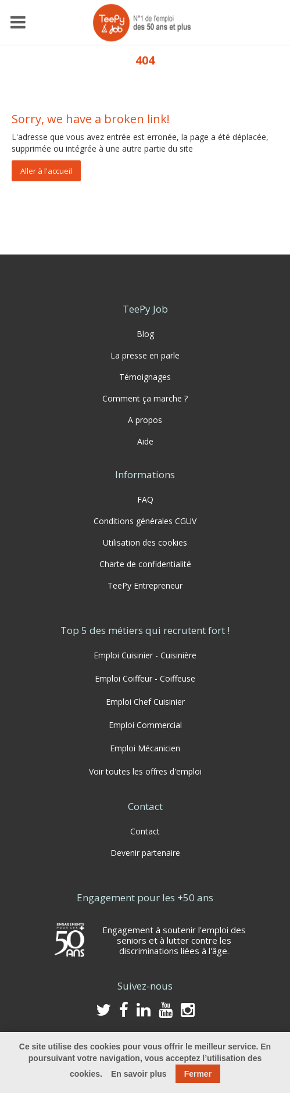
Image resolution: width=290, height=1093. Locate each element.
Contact (145, 831)
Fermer (198, 1073)
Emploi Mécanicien (145, 748)
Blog (145, 333)
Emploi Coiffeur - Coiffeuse (145, 678)
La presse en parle (145, 355)
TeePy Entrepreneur (145, 585)
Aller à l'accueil (46, 171)
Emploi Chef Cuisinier (145, 701)
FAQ (145, 499)
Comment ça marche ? (145, 398)
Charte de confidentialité (145, 563)
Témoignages (145, 376)
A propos (145, 419)
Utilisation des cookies (145, 542)
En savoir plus (139, 1073)
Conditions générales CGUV (145, 520)
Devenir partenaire (145, 852)
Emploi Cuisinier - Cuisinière (145, 655)
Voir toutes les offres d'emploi (145, 771)
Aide (145, 441)
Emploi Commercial (145, 724)
